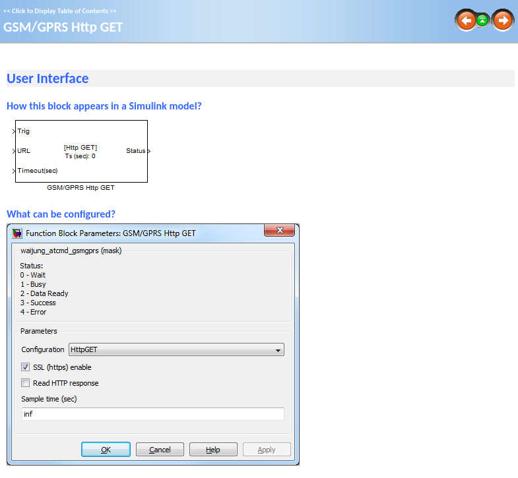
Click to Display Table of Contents (60, 11)
